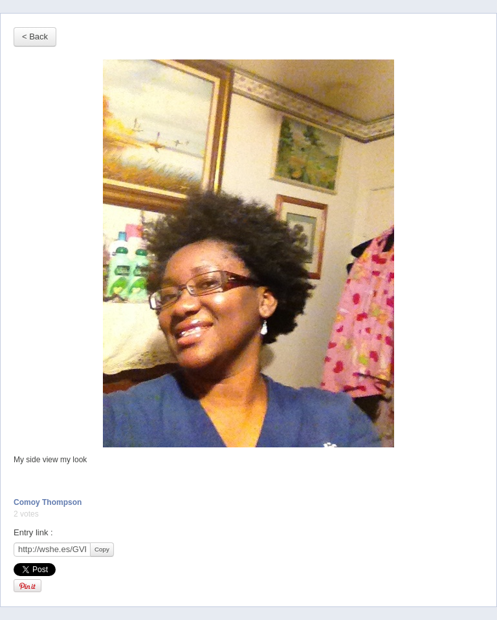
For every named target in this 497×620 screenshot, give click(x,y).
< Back (35, 36)
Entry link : (33, 532)
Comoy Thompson (48, 502)
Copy (101, 549)
